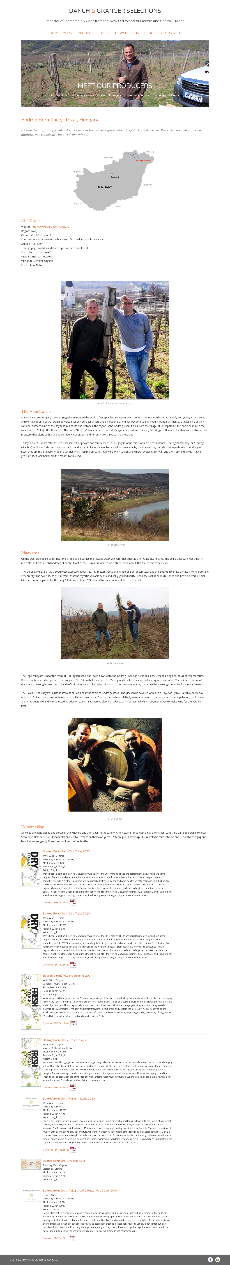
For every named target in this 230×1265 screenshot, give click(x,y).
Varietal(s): (48, 859)
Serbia (144, 95)
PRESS (106, 33)
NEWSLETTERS (127, 33)
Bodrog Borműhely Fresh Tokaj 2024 (67, 976)
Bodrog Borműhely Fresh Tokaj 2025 (67, 1040)
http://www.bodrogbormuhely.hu (51, 226)
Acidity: (46, 870)
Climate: (26, 235)
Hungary (115, 95)
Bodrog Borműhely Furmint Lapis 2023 (69, 1098)
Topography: (28, 248)
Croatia (100, 95)
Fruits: (24, 252)
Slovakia (158, 95)
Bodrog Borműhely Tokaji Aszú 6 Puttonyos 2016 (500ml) (81, 1190)
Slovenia (173, 95)
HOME (54, 33)
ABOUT (68, 33)
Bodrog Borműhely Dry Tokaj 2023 (66, 851)
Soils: (24, 239)
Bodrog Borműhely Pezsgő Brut (64, 1161)
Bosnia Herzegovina (78, 95)
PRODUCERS (88, 33)
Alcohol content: (51, 863)
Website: (26, 226)
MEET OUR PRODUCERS (115, 85)
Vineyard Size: (29, 256)
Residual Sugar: (50, 866)
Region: (25, 231)
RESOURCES (152, 33)
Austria (56, 95)
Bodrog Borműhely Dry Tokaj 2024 (66, 913)
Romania (131, 95)
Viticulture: (27, 260)
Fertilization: (28, 265)
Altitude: (26, 243)
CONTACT (173, 33)
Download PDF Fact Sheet (56, 902)
